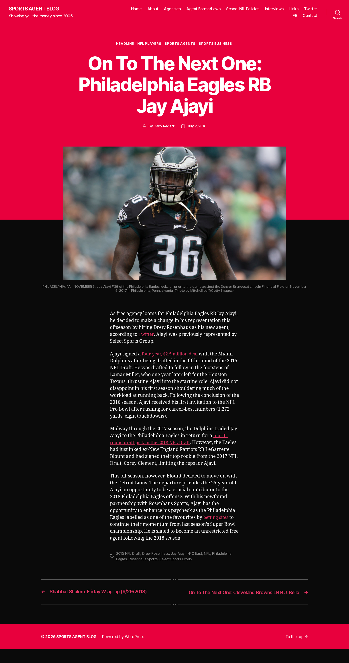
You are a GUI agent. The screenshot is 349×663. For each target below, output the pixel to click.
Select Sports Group (177, 566)
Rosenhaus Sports (144, 566)
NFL (208, 561)
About (152, 9)
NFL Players (149, 45)
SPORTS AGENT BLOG (36, 9)
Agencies (172, 9)
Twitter (310, 9)
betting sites (216, 525)
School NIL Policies (243, 9)
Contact (310, 15)
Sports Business (217, 45)
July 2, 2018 (197, 127)
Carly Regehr (163, 127)
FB (295, 15)
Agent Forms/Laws (203, 9)
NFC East (195, 561)
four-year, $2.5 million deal (171, 355)
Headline (124, 45)
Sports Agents (181, 45)
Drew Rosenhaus (156, 561)
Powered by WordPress (125, 650)
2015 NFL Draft (128, 561)
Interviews (274, 9)
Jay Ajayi (179, 561)
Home (136, 9)
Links (294, 9)
